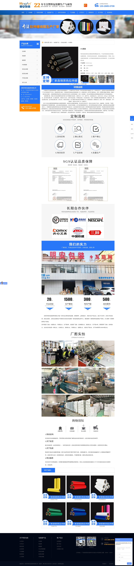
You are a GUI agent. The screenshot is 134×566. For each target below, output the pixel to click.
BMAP (106, 552)
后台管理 (111, 563)
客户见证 (60, 538)
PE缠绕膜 (24, 64)
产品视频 (72, 12)
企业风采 (22, 549)
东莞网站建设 (61, 563)
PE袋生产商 (54, 526)
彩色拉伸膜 (40, 12)
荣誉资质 (22, 546)
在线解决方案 (60, 549)
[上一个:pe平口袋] (74, 84)
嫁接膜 (24, 60)
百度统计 (104, 563)
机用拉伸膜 (25, 73)
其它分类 (24, 82)
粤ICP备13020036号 (47, 563)
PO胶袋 (70, 42)
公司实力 (81, 12)
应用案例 (59, 541)
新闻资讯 (91, 12)
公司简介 (22, 541)
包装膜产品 (50, 12)
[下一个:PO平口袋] (82, 84)
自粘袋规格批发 (102, 499)
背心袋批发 (78, 526)
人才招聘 (22, 556)
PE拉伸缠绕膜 (42, 549)
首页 (23, 12)
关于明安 (100, 12)
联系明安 (109, 12)
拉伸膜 (30, 12)
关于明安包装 (24, 538)
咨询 (132, 118)
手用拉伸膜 (25, 78)
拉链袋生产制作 (54, 499)
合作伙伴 (59, 546)
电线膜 (24, 55)
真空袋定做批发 (78, 499)
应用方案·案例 (62, 12)
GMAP (110, 552)
